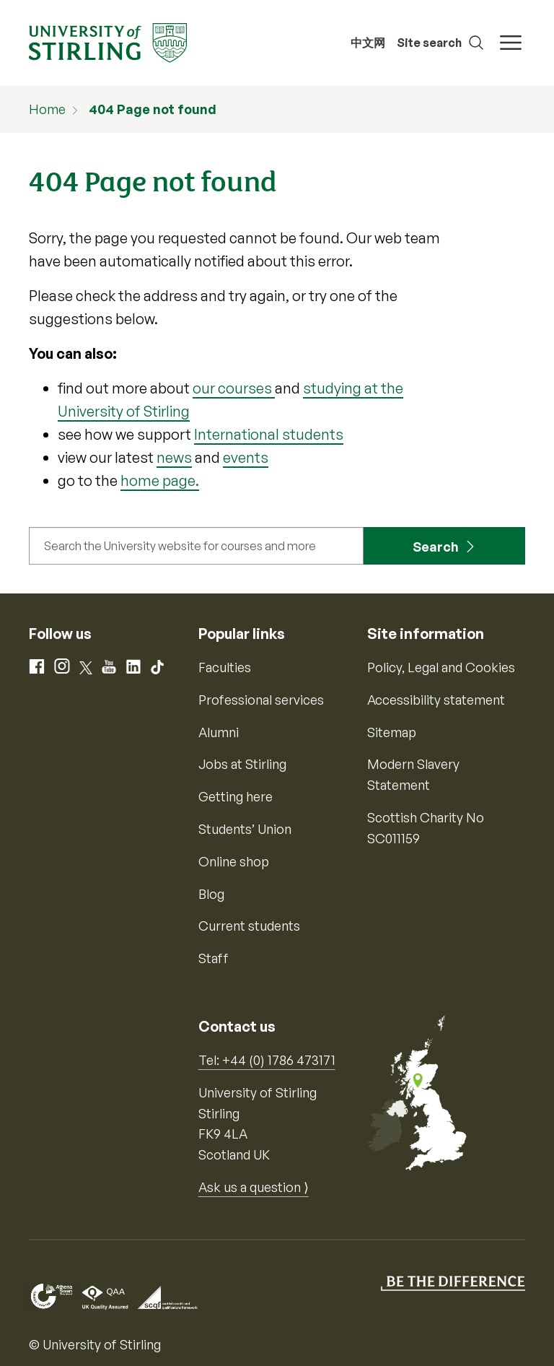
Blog (211, 894)
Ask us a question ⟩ (253, 1187)
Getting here (235, 796)
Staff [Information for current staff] (213, 958)
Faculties (224, 667)
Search (436, 546)
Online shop (233, 861)
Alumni (218, 732)
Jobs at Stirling (242, 764)
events (245, 457)
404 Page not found (152, 109)
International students (268, 434)
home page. (159, 480)
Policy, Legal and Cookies (441, 667)
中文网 (368, 42)
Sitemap (391, 732)
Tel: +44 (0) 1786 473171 (266, 1060)
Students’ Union (244, 829)
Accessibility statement (436, 700)
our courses (234, 388)
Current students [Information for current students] (249, 926)
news (174, 457)
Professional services (261, 700)
